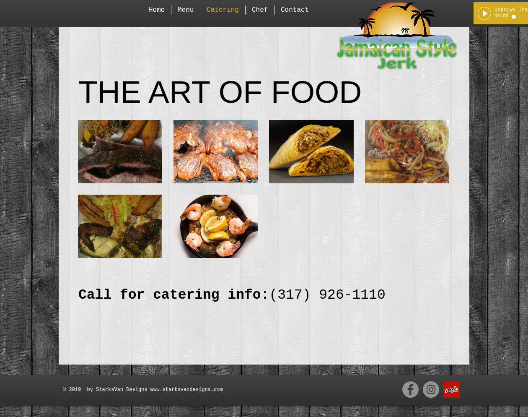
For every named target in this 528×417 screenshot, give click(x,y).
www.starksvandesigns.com (186, 390)
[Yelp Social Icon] (451, 389)
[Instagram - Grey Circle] (431, 389)
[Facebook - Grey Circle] (410, 389)
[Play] (484, 13)
